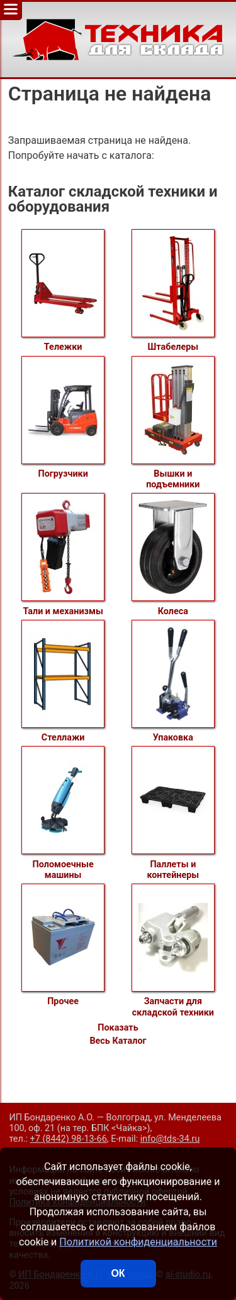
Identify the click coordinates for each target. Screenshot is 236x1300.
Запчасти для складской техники (173, 950)
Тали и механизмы (62, 554)
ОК (118, 1273)
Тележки (62, 290)
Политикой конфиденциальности (138, 1242)
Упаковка (173, 681)
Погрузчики (62, 417)
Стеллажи (62, 681)
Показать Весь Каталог (117, 1034)
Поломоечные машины (62, 813)
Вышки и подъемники (173, 423)
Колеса (173, 554)
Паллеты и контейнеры (173, 813)
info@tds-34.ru (170, 1139)
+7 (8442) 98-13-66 (68, 1139)
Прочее (62, 945)
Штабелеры (173, 290)
